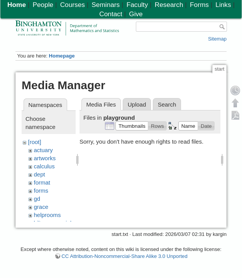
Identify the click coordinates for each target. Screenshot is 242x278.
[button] (131, 126)
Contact (110, 14)
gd (37, 198)
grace (41, 206)
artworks (45, 158)
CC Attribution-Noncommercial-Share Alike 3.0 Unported (124, 260)
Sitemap (217, 39)
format (42, 182)
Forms (199, 4)
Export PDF (235, 115)
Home (16, 4)
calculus (44, 166)
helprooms (47, 215)
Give (135, 14)
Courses (72, 4)
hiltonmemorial (53, 223)
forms (41, 190)
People (42, 4)
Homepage (61, 56)
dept (39, 174)
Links (223, 4)
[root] (34, 142)
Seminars (105, 4)
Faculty (137, 4)
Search (167, 104)
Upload (137, 104)
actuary (43, 150)
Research (169, 4)
